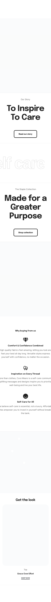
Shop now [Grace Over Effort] (25, 578)
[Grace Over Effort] (25, 536)
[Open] (12, 451)
